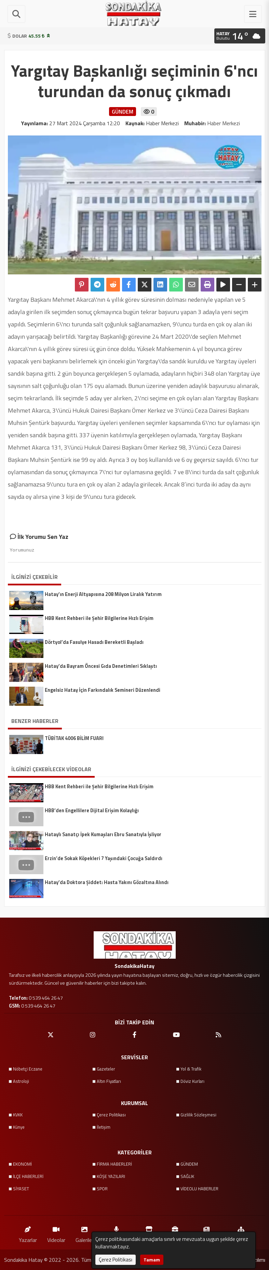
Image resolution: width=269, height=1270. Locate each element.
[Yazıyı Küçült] (239, 284)
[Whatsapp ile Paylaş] (176, 284)
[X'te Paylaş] (144, 284)
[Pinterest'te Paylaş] (82, 284)
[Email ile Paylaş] (192, 284)
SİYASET (21, 1188)
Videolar (56, 1233)
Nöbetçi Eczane (27, 1068)
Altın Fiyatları (109, 1081)
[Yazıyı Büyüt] (254, 284)
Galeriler (85, 1233)
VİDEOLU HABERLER (199, 1188)
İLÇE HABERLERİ (28, 1176)
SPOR (102, 1188)
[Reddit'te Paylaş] (113, 284)
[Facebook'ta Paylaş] (129, 284)
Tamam (152, 1259)
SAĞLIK (187, 1176)
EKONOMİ (22, 1164)
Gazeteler (106, 1068)
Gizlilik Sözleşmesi (198, 1114)
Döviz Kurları (192, 1081)
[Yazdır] (207, 284)
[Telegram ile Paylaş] (97, 284)
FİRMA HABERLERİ (114, 1164)
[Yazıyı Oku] (223, 284)
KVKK (18, 1114)
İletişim (103, 1127)
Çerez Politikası (111, 1114)
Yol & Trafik (190, 1068)
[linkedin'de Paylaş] (160, 284)
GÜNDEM (189, 1164)
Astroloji (21, 1081)
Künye (19, 1127)
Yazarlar (28, 1233)
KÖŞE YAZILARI (111, 1176)
